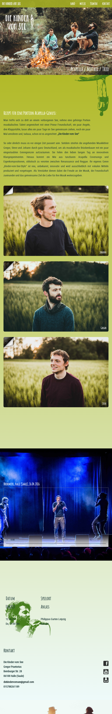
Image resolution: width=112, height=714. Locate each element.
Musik (82, 3)
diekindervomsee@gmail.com (19, 682)
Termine (94, 3)
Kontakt (106, 3)
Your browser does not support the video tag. (56, 517)
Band (72, 3)
